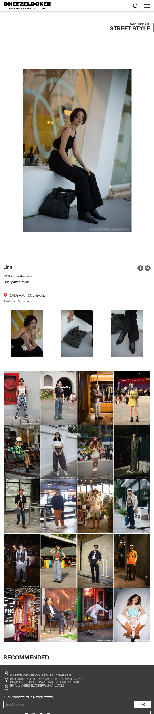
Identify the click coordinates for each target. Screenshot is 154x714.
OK (142, 705)
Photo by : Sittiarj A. (16, 301)
